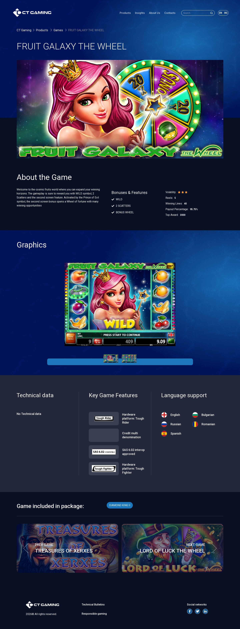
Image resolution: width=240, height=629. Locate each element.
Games (59, 30)
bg (222, 14)
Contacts (166, 14)
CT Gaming (24, 30)
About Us (150, 14)
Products (121, 14)
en (216, 14)
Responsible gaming (94, 613)
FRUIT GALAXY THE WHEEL (86, 30)
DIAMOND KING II (119, 505)
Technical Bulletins (93, 604)
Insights (136, 14)
